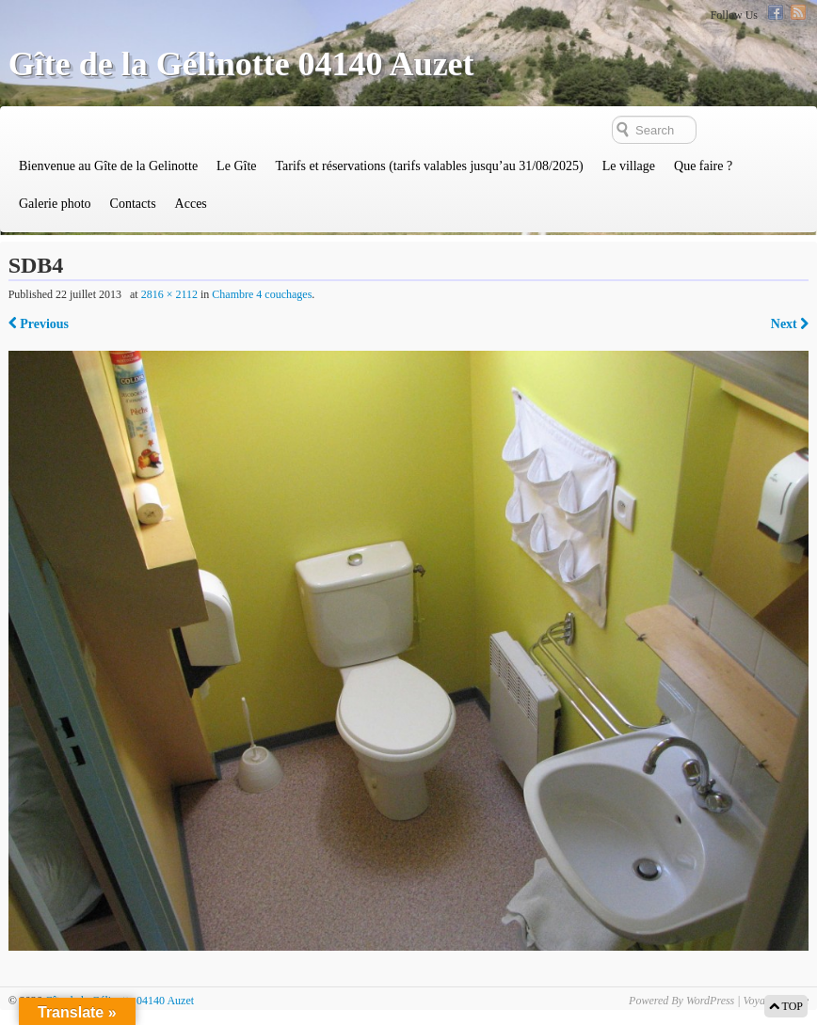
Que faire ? (703, 166)
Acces (191, 204)
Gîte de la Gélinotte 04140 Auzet (241, 64)
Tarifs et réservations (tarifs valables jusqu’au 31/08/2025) (429, 166)
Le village (628, 166)
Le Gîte (236, 166)
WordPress (710, 1000)
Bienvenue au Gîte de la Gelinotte (108, 166)
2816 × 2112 (169, 294)
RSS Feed (798, 12)
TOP (786, 1006)
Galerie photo (55, 204)
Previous (38, 324)
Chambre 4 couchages (262, 294)
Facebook (775, 12)
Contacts (133, 204)
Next (790, 324)
